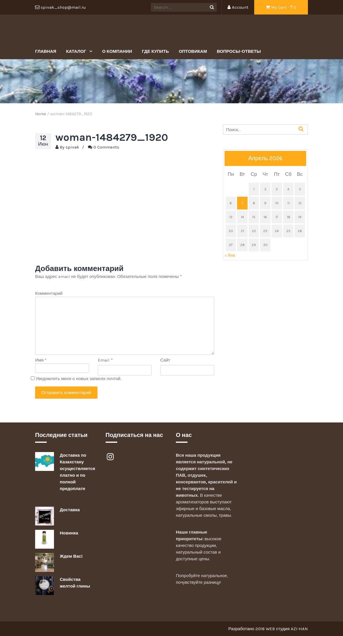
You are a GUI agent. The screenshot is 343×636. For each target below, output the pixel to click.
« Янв (230, 255)
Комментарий (48, 293)
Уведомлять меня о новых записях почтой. (78, 378)
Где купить (155, 51)
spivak (72, 147)
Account (238, 7)
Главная (45, 51)
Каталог (76, 51)
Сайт (165, 360)
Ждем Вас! (71, 556)
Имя (41, 360)
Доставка (70, 509)
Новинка (69, 533)
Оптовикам (193, 51)
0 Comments (106, 147)
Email (105, 360)
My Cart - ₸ (281, 7)
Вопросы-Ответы (239, 51)
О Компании (117, 51)
